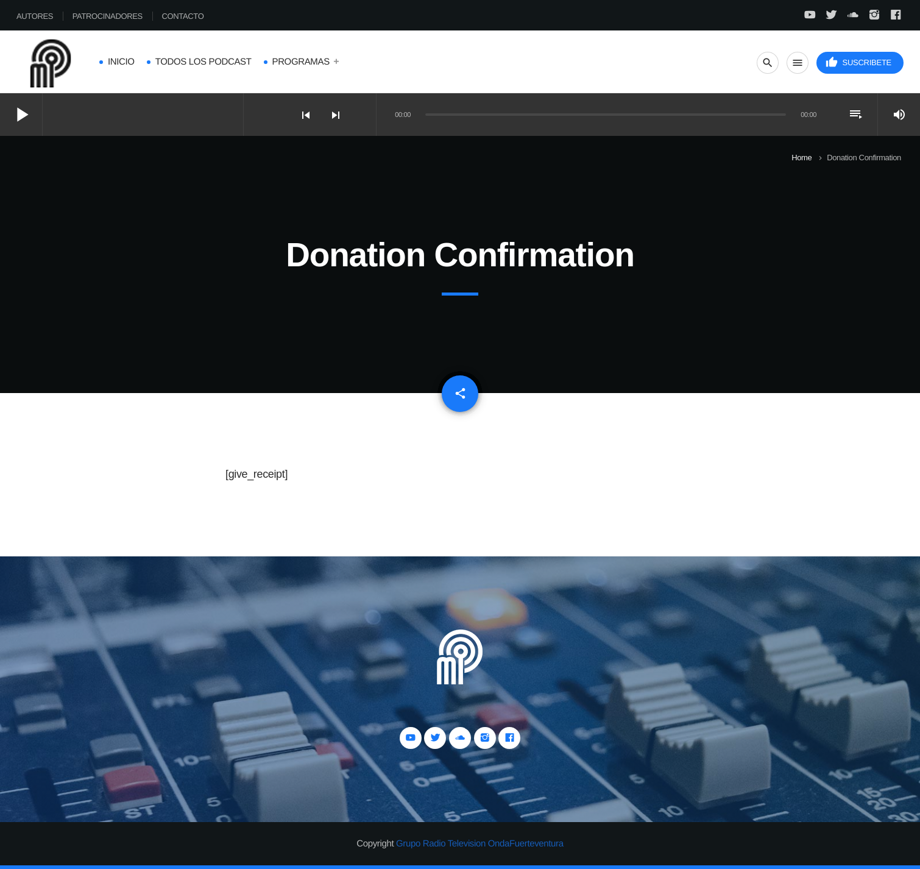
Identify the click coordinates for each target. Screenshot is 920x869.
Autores (34, 16)
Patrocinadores (108, 16)
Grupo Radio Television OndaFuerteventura (480, 844)
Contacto (183, 16)
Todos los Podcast (203, 62)
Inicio (121, 62)
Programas (301, 62)
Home (801, 157)
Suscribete (858, 62)
